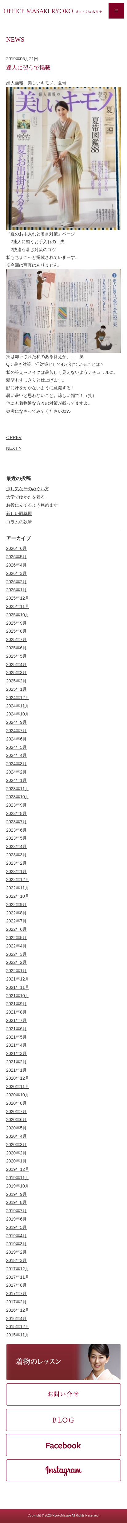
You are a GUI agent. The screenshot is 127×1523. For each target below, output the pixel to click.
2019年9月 (16, 1194)
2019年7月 (16, 1210)
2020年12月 (17, 1078)
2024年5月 (16, 747)
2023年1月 (16, 871)
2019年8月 (16, 1202)
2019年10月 (17, 1185)
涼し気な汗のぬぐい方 (27, 488)
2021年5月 (16, 1037)
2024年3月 (16, 763)
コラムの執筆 (19, 521)
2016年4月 (16, 1318)
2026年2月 (16, 581)
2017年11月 (17, 1277)
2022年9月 (16, 904)
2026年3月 (16, 573)
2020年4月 (16, 1136)
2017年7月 (16, 1293)
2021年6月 (16, 1028)
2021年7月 (16, 1020)
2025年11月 (17, 606)
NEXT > (13, 448)
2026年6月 (16, 548)
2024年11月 (17, 705)
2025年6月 (16, 647)
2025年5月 (16, 656)
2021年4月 (16, 1045)
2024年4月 (16, 755)
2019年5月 (16, 1227)
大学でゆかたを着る (25, 497)
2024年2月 (16, 772)
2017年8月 (16, 1285)
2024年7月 (16, 730)
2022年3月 (16, 954)
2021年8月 (16, 1012)
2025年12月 (17, 598)
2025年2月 (16, 680)
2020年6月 (16, 1119)
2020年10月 (17, 1094)
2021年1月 (16, 1070)
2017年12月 (17, 1268)
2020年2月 (16, 1152)
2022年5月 (16, 937)
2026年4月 (16, 565)
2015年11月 (17, 1334)
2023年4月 (16, 846)
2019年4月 (16, 1235)
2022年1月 (16, 970)
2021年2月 (16, 1061)
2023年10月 (17, 796)
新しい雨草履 (19, 513)
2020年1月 (16, 1160)
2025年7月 (16, 639)
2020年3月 (16, 1144)
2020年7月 (16, 1111)
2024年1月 (16, 780)
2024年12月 (17, 697)
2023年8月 (16, 813)
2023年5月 (16, 838)
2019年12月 (17, 1169)
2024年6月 (16, 738)
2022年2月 (16, 962)
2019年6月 (16, 1219)
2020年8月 (16, 1103)
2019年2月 (16, 1252)
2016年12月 (17, 1310)
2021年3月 (16, 1053)
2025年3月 (16, 672)
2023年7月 (16, 821)
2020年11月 (17, 1086)
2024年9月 (16, 722)
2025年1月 (16, 689)
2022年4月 (16, 945)
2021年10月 (17, 995)
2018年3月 (16, 1260)
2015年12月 (17, 1326)
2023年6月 (16, 830)
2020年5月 (16, 1127)
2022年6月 (16, 929)
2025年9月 (16, 623)
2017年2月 (16, 1301)
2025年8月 (16, 631)
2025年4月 (16, 664)
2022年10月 (17, 896)
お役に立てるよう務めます (32, 505)
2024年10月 (17, 713)
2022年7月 (16, 920)
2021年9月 (16, 1003)
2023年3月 (16, 854)
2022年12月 (17, 879)
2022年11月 (17, 887)
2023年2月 (16, 863)
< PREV (14, 437)
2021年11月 (17, 987)
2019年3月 (16, 1243)
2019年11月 (17, 1177)
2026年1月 (16, 589)
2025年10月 (17, 614)
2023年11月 (17, 788)
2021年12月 (17, 979)
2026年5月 (16, 556)
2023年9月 (16, 805)
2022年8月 (16, 912)
